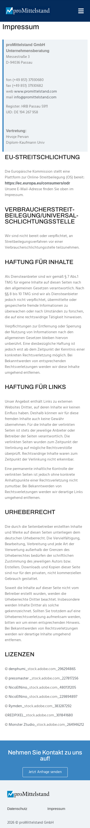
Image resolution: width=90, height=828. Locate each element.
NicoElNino (18, 688)
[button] (81, 11)
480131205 (68, 688)
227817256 (70, 678)
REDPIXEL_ (17, 715)
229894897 (68, 697)
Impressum (56, 809)
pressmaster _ (20, 678)
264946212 (75, 725)
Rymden (15, 706)
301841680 (64, 715)
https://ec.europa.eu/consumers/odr (37, 183)
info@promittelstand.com (35, 97)
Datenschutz (17, 809)
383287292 (63, 706)
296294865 (67, 669)
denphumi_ (18, 669)
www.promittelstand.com (35, 91)
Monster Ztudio (22, 725)
